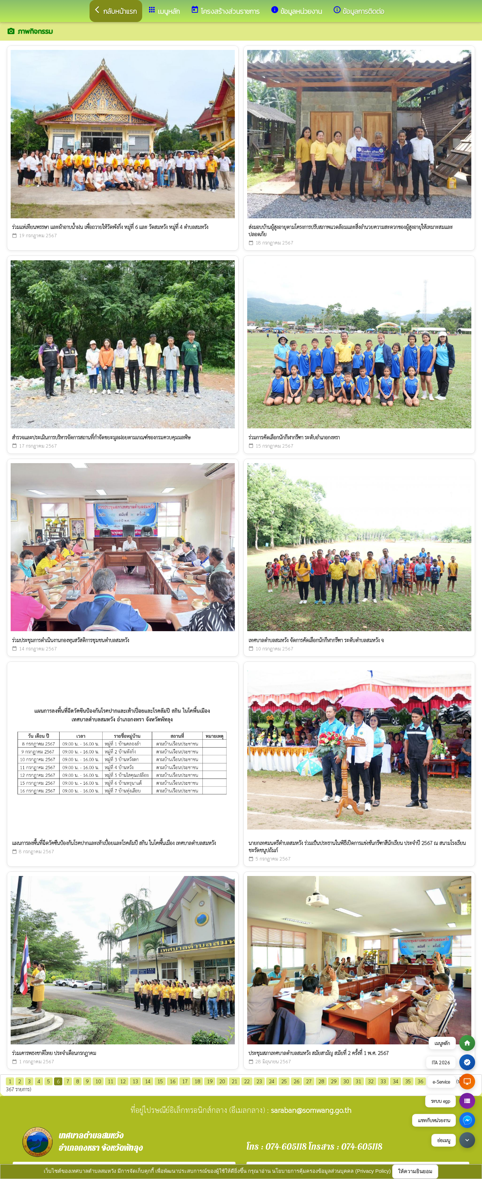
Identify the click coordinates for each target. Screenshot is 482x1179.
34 (395, 1081)
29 (333, 1081)
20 (222, 1081)
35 (408, 1081)
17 (185, 1081)
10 (98, 1081)
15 (160, 1081)
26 (296, 1081)
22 (247, 1081)
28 (321, 1081)
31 (358, 1081)
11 (110, 1081)
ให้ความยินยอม (415, 1171)
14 (147, 1081)
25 (284, 1081)
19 (209, 1081)
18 (197, 1081)
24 (271, 1081)
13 (135, 1081)
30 (346, 1081)
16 (172, 1081)
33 (383, 1081)
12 (123, 1081)
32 (371, 1081)
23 (259, 1081)
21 (234, 1081)
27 (309, 1081)
